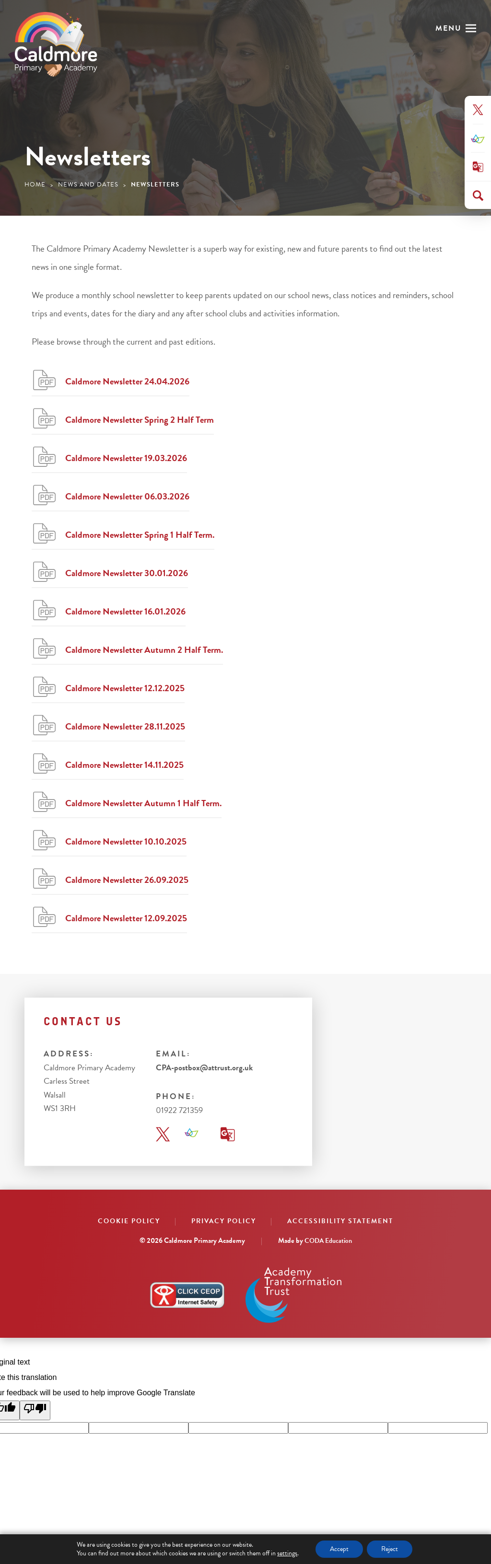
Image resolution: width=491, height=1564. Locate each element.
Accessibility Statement (340, 1221)
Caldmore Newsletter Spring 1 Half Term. (139, 535)
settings (287, 1553)
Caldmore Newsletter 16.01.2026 (125, 611)
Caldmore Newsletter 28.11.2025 (125, 726)
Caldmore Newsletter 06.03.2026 (127, 496)
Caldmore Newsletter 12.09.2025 (126, 918)
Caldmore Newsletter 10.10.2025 (126, 841)
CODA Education (328, 1241)
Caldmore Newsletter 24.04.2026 (127, 381)
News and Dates (88, 184)
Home (35, 184)
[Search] (478, 195)
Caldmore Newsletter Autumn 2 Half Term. (144, 650)
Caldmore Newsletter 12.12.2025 (125, 688)
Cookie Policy (129, 1221)
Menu (448, 28)
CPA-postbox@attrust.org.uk (204, 1068)
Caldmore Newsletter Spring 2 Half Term (139, 420)
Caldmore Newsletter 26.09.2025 (126, 880)
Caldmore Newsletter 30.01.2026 (126, 573)
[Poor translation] (35, 1410)
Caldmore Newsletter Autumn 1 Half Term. (143, 803)
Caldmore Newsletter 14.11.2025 (124, 765)
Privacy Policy (223, 1221)
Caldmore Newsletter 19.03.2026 (126, 458)
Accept (339, 1549)
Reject (389, 1549)
